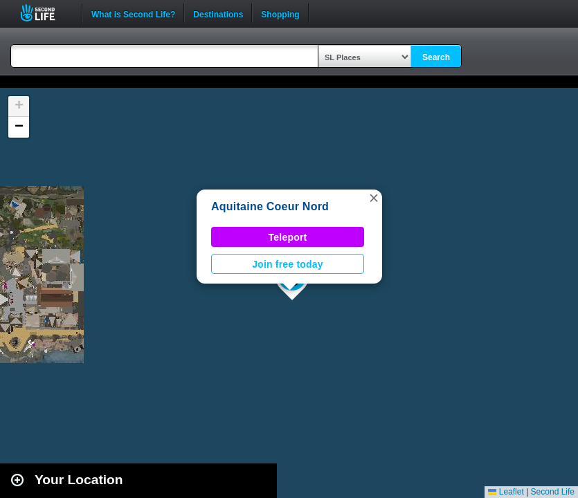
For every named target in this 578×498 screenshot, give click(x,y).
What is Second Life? (133, 13)
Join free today (287, 264)
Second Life (45, 12)
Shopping (280, 13)
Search (436, 57)
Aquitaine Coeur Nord (270, 206)
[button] (373, 198)
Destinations (218, 13)
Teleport (288, 237)
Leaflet (505, 492)
